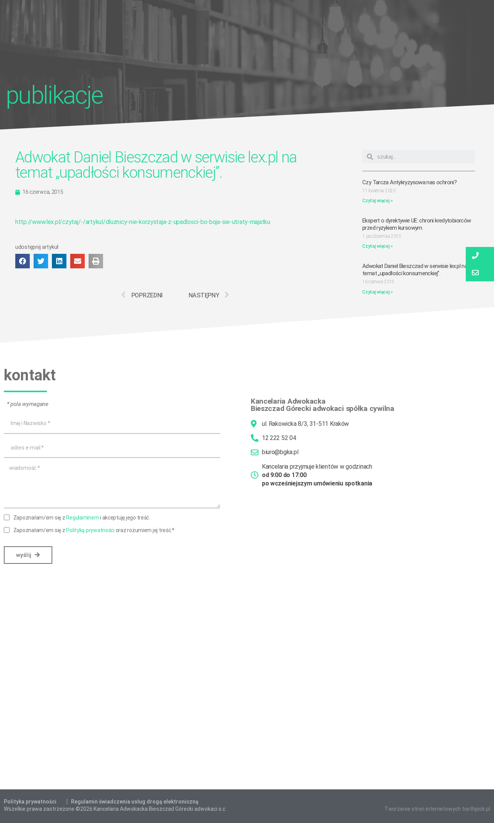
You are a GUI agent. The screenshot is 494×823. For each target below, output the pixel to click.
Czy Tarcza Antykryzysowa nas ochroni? (409, 182)
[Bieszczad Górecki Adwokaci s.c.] (247, 693)
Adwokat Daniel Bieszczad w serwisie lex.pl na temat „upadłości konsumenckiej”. (414, 270)
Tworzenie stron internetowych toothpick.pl (437, 809)
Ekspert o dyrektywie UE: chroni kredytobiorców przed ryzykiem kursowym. (416, 224)
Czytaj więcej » (377, 200)
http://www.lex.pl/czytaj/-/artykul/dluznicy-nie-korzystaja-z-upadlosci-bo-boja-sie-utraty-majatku (142, 222)
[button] (22, 261)
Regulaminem (82, 518)
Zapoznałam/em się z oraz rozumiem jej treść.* (93, 530)
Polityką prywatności (90, 530)
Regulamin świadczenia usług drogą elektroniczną (135, 802)
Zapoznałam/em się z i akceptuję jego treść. (81, 518)
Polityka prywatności (30, 802)
